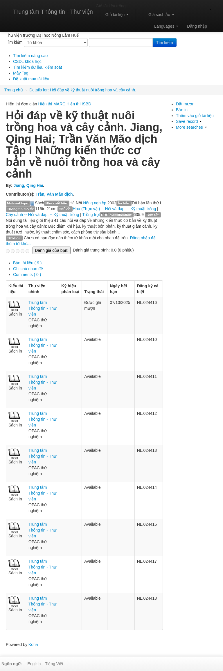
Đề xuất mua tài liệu (31, 79)
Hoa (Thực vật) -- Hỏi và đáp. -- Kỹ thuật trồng (114, 208)
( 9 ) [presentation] (27, 263)
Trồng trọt (91, 214)
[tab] (88, 263)
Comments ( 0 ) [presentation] (27, 274)
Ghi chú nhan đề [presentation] (28, 268)
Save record (189, 121)
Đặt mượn (185, 104)
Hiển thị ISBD (78, 104)
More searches (191, 127)
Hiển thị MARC (52, 104)
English (34, 663)
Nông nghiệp (94, 203)
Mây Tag (20, 73)
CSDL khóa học (27, 61)
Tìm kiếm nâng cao (30, 55)
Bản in (182, 109)
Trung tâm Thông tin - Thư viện (53, 11)
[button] (114, 14)
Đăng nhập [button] (197, 26)
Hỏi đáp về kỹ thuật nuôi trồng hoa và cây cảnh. (82, 90)
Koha (33, 644)
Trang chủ (13, 90)
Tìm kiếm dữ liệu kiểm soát (37, 67)
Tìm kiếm (14, 42)
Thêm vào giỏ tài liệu (195, 115)
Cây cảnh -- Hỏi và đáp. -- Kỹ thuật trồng (42, 214)
